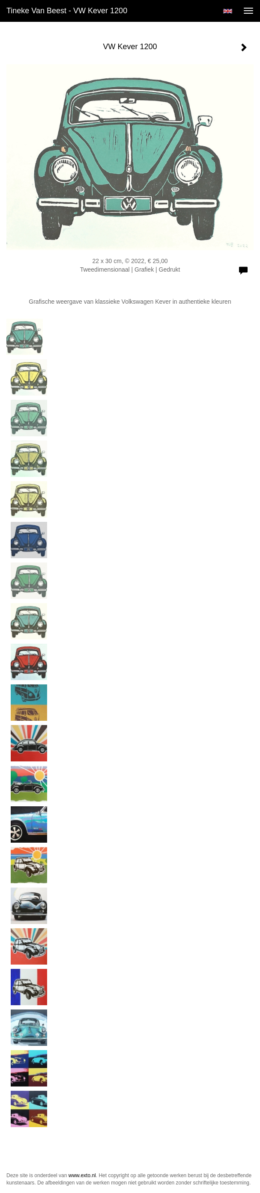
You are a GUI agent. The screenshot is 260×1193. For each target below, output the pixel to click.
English (228, 11)
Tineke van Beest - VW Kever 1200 (66, 10)
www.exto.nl (82, 1175)
